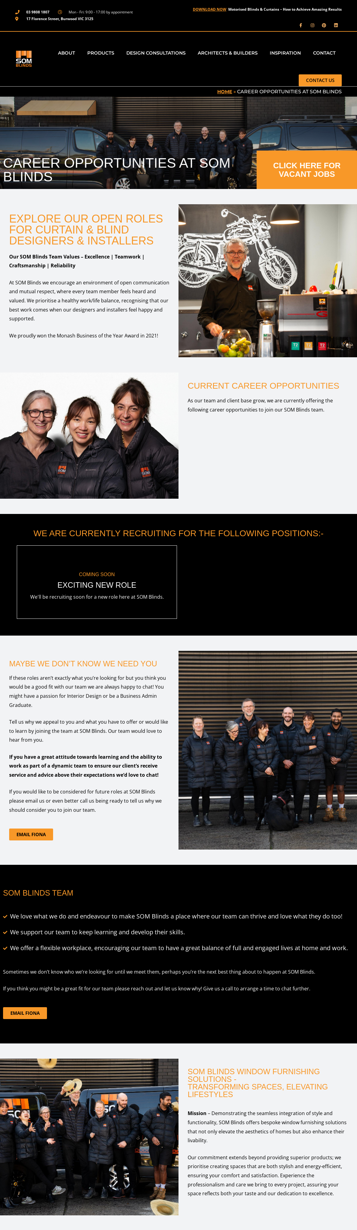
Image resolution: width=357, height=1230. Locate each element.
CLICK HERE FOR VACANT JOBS (307, 169)
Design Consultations (156, 52)
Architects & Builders (228, 52)
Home (224, 91)
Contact (324, 52)
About (66, 52)
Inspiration (285, 52)
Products (100, 52)
